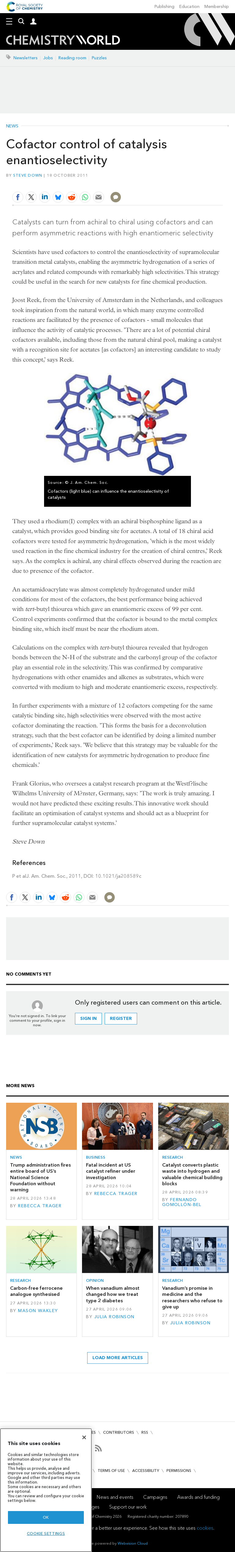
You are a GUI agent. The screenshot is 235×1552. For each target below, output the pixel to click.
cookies (205, 1528)
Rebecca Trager (40, 1205)
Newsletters (25, 58)
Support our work (128, 1507)
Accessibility (145, 1470)
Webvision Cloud (133, 1543)
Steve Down (28, 175)
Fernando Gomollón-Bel (182, 1202)
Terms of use (111, 1470)
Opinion (95, 1280)
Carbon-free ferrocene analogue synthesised (36, 1291)
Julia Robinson (114, 1316)
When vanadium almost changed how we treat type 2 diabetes (113, 1294)
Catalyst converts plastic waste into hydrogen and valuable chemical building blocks (192, 1174)
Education (189, 6)
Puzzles (99, 58)
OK (46, 1517)
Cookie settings (46, 1533)
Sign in (88, 1018)
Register (121, 1018)
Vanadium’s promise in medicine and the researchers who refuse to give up (192, 1297)
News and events (115, 1497)
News (12, 126)
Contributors (118, 1432)
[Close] (84, 1437)
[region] (46, 1490)
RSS (144, 1432)
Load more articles (117, 1357)
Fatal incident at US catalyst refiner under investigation (110, 1171)
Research (172, 1157)
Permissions (178, 1470)
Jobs (48, 58)
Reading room (72, 58)
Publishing (164, 6)
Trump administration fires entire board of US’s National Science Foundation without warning (40, 1177)
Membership (216, 6)
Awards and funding (198, 1497)
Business (95, 1157)
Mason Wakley (38, 1310)
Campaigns (155, 1497)
